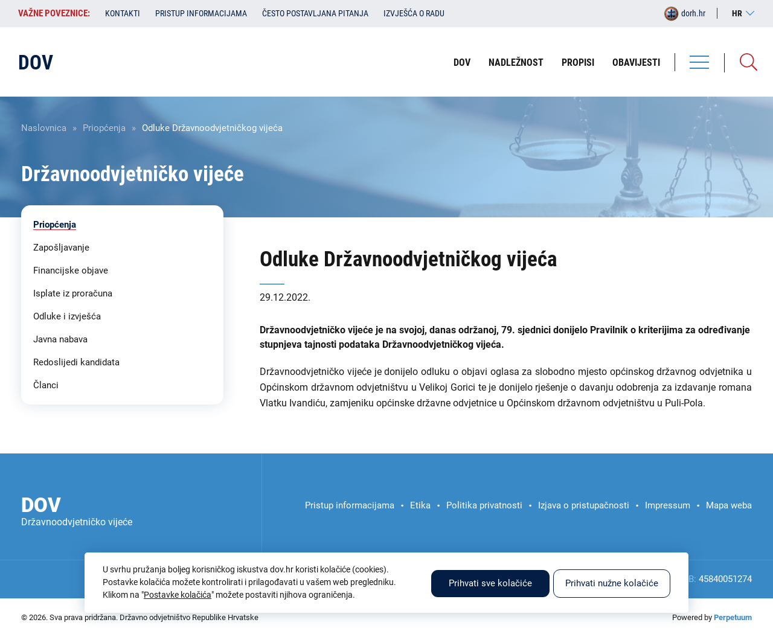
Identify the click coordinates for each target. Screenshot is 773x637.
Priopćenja (104, 128)
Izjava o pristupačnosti (583, 505)
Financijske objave (70, 270)
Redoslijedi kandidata (76, 362)
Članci (46, 385)
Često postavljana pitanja (315, 13)
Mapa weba (729, 505)
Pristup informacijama (201, 13)
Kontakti (122, 13)
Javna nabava (60, 339)
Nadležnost (516, 62)
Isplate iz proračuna (72, 293)
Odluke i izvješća (67, 316)
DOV (462, 62)
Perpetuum (733, 617)
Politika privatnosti (484, 505)
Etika (420, 505)
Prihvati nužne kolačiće (611, 583)
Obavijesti (636, 62)
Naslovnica (43, 128)
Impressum (667, 505)
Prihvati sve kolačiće (490, 583)
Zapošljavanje (61, 247)
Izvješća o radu (413, 13)
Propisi (578, 62)
